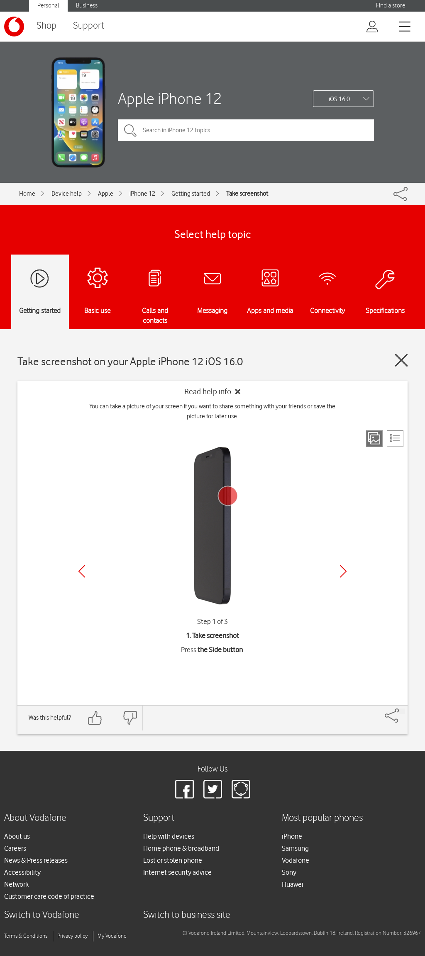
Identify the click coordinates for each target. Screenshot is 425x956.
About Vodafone (35, 818)
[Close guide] (401, 360)
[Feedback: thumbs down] (130, 718)
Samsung (295, 848)
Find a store (390, 5)
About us (17, 836)
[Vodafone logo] (14, 26)
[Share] (402, 711)
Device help (66, 193)
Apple (105, 193)
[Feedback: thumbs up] (95, 718)
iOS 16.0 (339, 99)
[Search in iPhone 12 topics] (246, 130)
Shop (46, 26)
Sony (289, 872)
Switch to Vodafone (41, 915)
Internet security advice (177, 872)
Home (27, 193)
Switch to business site (186, 915)
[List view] (395, 438)
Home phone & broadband (181, 848)
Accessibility (22, 872)
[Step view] (374, 438)
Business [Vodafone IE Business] (87, 5)
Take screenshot (247, 193)
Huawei (292, 884)
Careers (15, 848)
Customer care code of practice (49, 896)
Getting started (190, 193)
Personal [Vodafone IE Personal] (48, 5)
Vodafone (295, 860)
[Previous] (81, 571)
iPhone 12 (142, 193)
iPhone (292, 836)
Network (16, 884)
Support (88, 26)
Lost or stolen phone (172, 860)
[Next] (343, 571)
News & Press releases (36, 860)
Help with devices (168, 836)
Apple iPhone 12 (170, 98)
